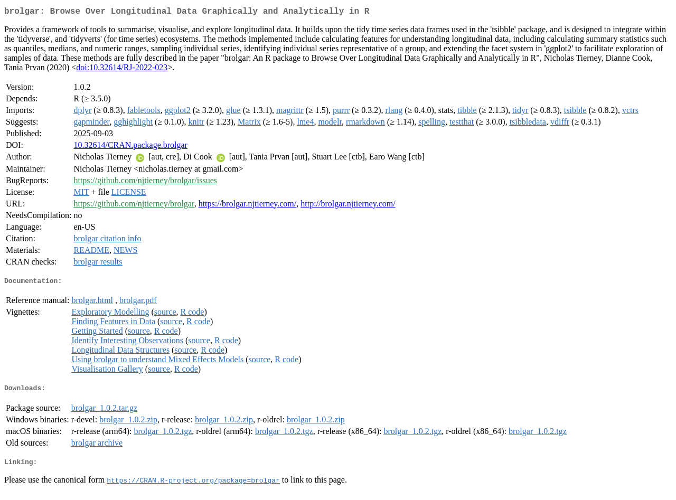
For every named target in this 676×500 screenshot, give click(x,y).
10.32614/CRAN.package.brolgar (130, 147)
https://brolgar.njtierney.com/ (248, 205)
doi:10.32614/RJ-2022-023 (121, 69)
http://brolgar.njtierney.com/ (348, 205)
